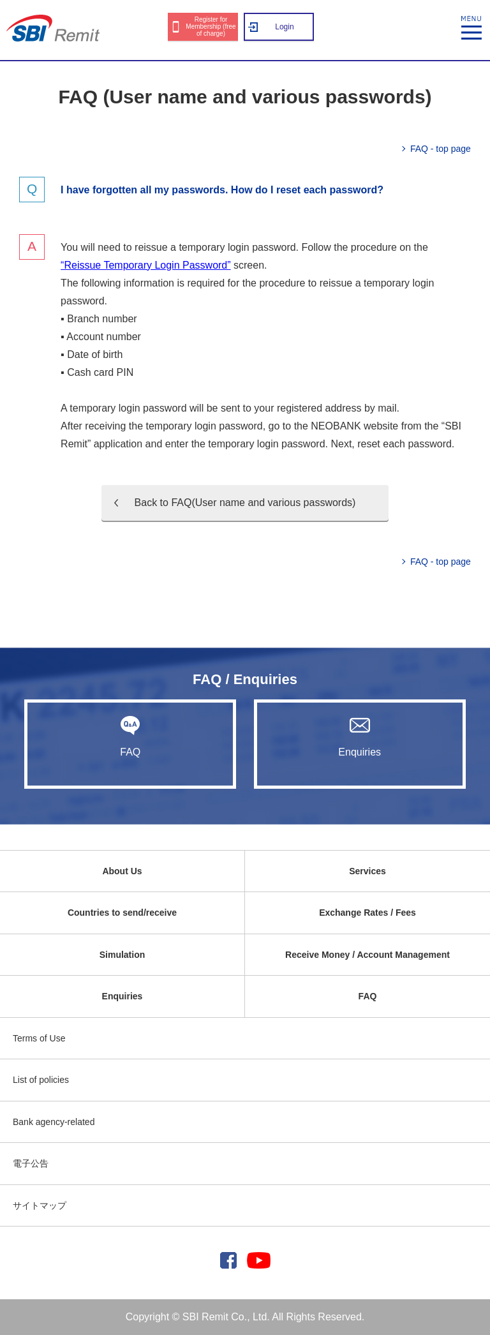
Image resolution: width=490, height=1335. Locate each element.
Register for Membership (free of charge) (210, 26)
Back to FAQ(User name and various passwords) (245, 502)
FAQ (130, 736)
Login (284, 26)
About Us (122, 871)
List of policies (41, 1080)
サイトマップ (39, 1205)
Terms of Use (39, 1038)
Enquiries (360, 736)
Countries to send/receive (122, 912)
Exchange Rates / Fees (367, 912)
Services (367, 871)
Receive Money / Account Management (367, 955)
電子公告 (30, 1163)
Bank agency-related (53, 1122)
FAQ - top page (440, 149)
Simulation (122, 955)
